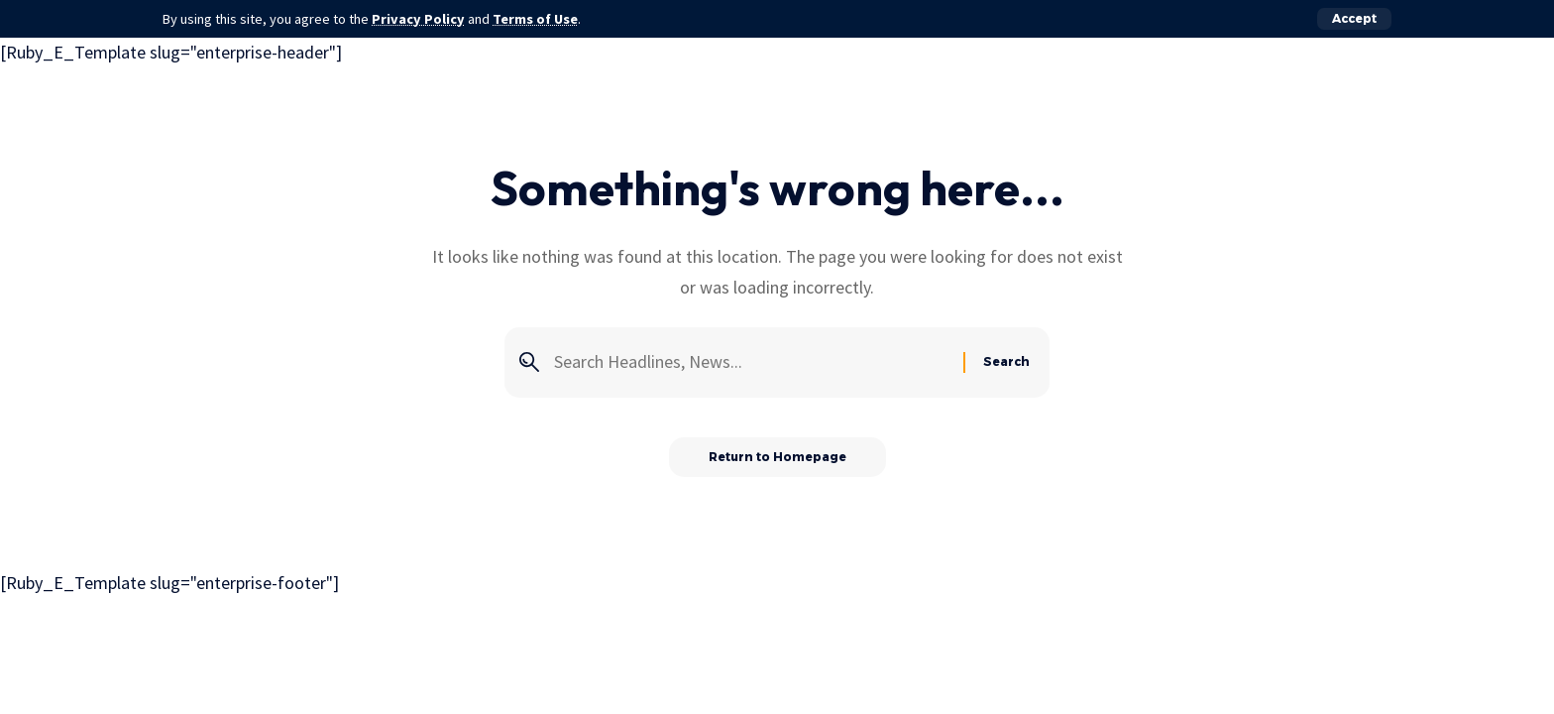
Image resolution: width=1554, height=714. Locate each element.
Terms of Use (535, 19)
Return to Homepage (777, 456)
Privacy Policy (418, 19)
